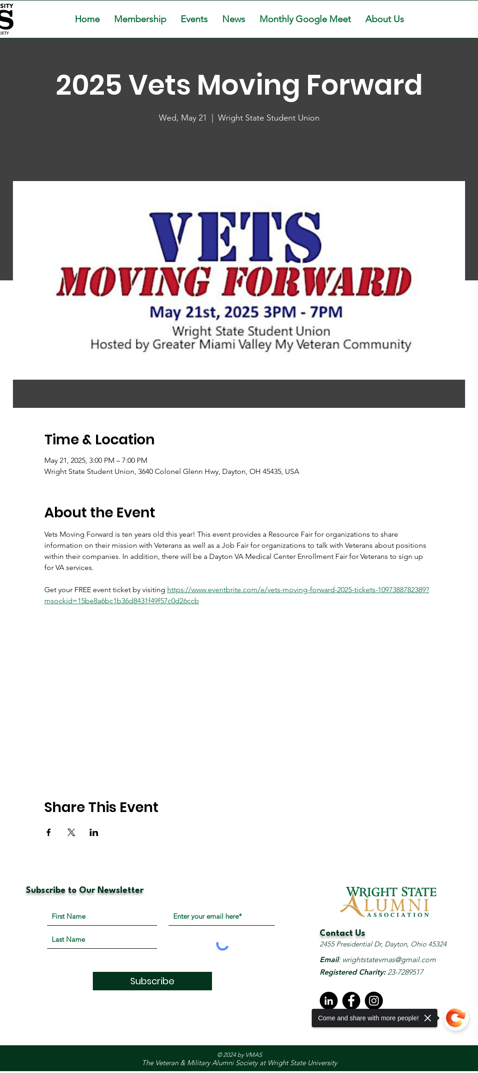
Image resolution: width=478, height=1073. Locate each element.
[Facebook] (351, 1001)
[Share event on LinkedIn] (94, 832)
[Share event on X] (71, 832)
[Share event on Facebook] (48, 832)
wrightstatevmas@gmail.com (389, 959)
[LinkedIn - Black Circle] (329, 1001)
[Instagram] (374, 1001)
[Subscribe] (152, 981)
